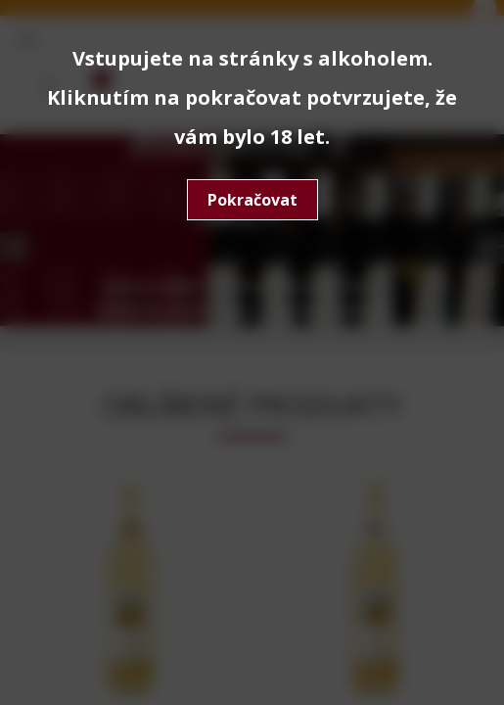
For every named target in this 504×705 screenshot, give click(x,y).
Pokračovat (252, 200)
